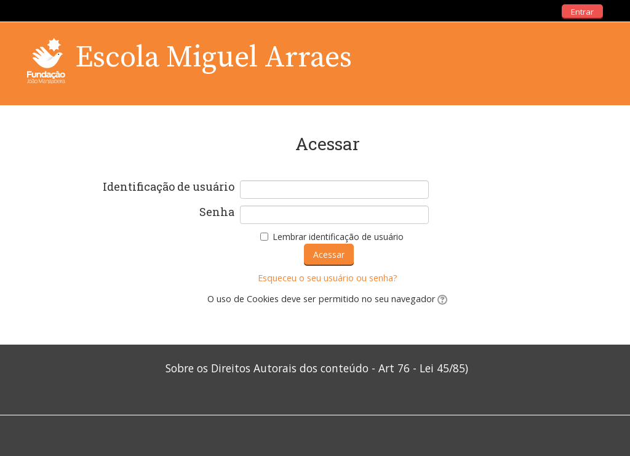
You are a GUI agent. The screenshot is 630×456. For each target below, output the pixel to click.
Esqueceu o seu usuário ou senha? (327, 278)
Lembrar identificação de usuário (338, 236)
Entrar (582, 11)
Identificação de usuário (168, 187)
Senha (216, 212)
